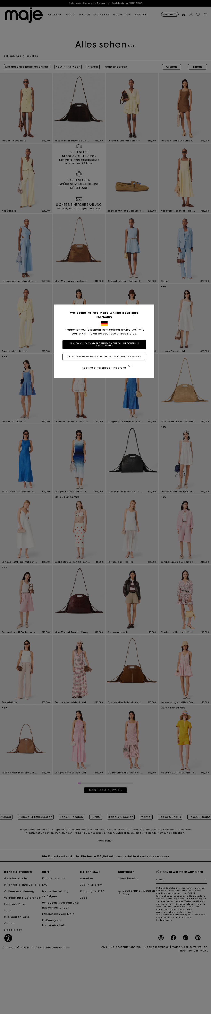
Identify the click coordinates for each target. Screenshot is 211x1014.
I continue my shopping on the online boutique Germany (105, 356)
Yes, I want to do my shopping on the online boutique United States (105, 344)
